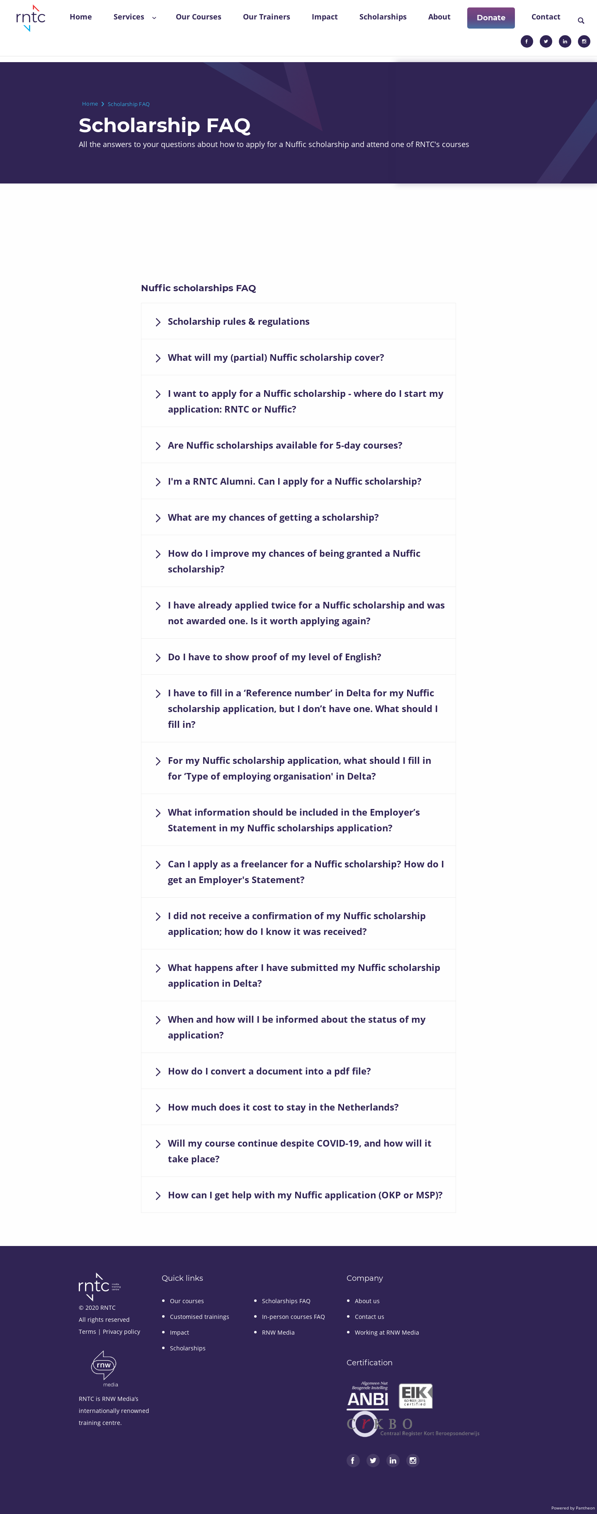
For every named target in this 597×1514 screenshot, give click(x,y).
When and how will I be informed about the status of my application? (297, 1027)
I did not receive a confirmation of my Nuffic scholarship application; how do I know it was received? (297, 923)
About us (367, 1301)
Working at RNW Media (387, 1332)
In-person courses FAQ (293, 1317)
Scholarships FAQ (286, 1301)
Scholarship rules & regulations (239, 321)
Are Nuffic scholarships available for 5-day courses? (285, 445)
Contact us (369, 1317)
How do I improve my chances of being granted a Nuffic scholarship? (294, 561)
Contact (546, 17)
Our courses (187, 1301)
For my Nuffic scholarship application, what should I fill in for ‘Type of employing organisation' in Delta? (299, 768)
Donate (491, 17)
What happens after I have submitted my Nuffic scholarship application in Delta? (304, 975)
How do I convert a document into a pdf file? (269, 1071)
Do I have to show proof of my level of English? (274, 656)
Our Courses (198, 17)
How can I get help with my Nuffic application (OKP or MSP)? (305, 1194)
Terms (87, 1331)
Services (129, 17)
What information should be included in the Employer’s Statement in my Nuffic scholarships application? (294, 820)
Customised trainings (199, 1317)
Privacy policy (121, 1331)
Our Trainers (266, 17)
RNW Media (278, 1332)
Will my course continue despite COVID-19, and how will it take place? (300, 1151)
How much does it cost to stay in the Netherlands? (283, 1107)
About (439, 17)
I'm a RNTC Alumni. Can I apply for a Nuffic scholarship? (295, 481)
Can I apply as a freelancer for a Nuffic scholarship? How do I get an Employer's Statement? (306, 871)
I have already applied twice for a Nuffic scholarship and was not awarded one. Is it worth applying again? (306, 613)
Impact (325, 17)
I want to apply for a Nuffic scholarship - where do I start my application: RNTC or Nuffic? (306, 401)
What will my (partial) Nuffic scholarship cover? (276, 357)
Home (81, 17)
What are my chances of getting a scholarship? (273, 517)
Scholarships (383, 17)
